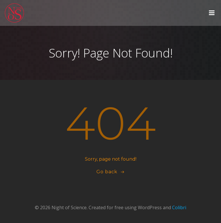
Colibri (179, 207)
